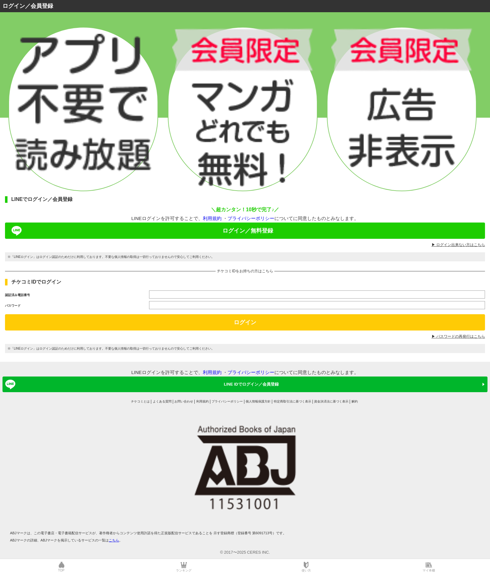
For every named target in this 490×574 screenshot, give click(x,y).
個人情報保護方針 (258, 401)
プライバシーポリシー (251, 218)
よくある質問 (162, 401)
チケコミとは (140, 401)
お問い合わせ (183, 401)
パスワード (13, 305)
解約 (355, 401)
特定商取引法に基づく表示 (292, 401)
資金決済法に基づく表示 (331, 401)
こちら (114, 540)
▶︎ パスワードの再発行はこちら (458, 336)
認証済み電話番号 (17, 295)
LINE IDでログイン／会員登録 (141, 384)
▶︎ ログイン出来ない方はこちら (458, 245)
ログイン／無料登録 (141, 230)
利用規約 (212, 218)
